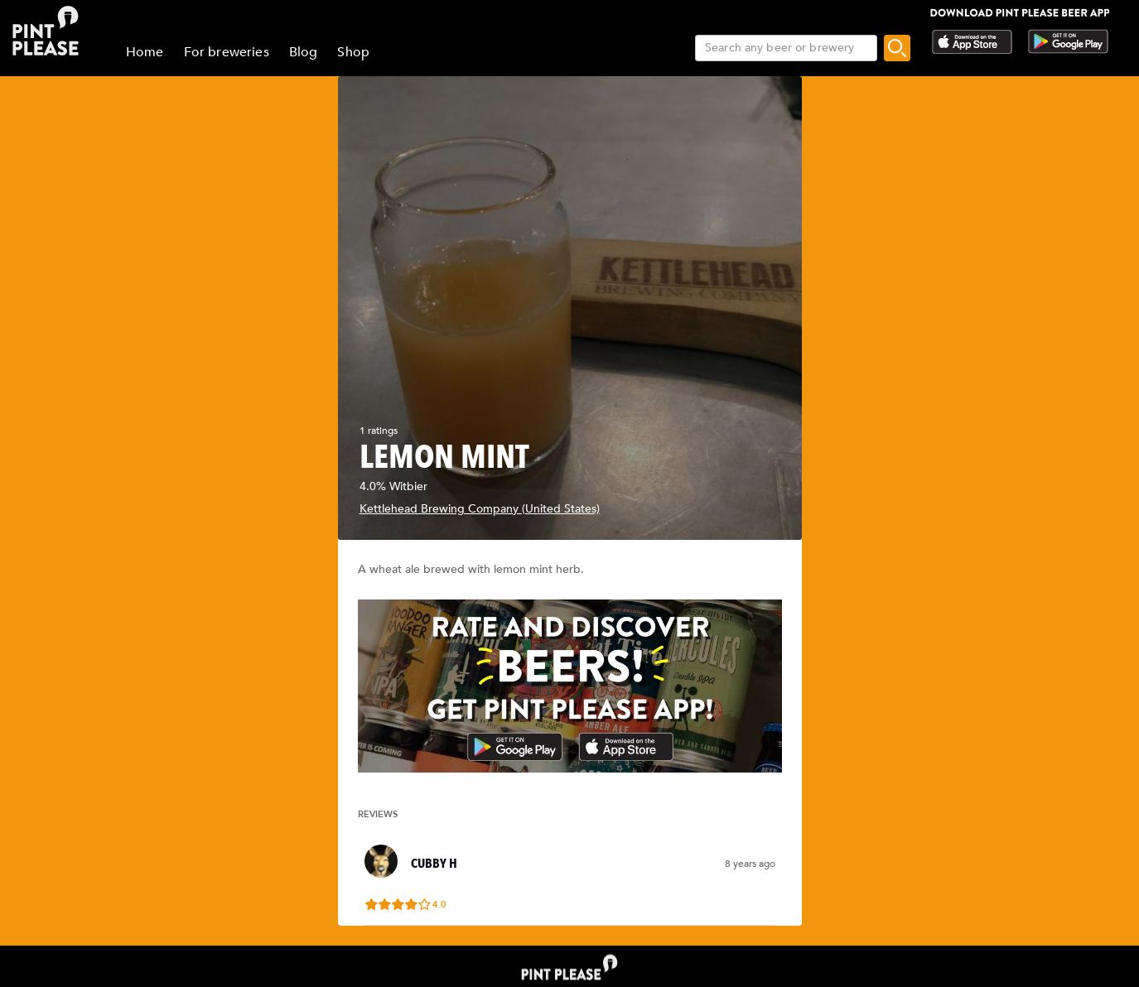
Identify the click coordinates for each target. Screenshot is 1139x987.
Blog (303, 52)
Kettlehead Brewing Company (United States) (480, 509)
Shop (353, 52)
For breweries (226, 52)
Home (145, 52)
